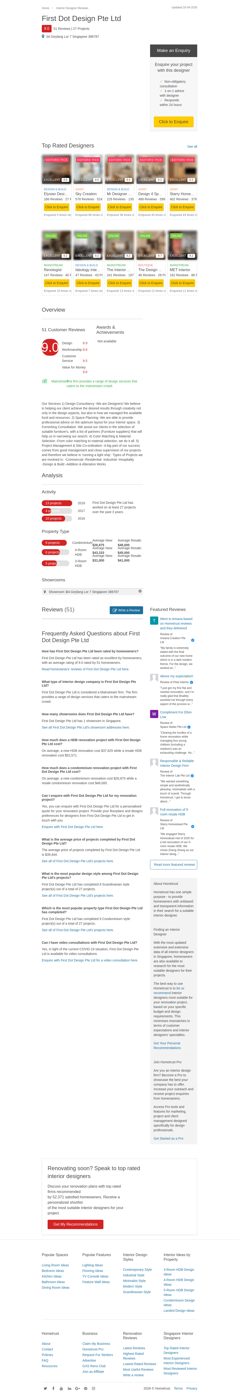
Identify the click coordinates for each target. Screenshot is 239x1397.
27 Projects (81, 29)
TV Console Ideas (95, 1276)
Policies (47, 1355)
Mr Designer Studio (123, 194)
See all (192, 146)
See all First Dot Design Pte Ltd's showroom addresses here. (86, 727)
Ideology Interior (88, 270)
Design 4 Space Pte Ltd (158, 194)
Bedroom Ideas (53, 1271)
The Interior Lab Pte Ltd (126, 270)
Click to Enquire (173, 121)
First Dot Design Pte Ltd (81, 18)
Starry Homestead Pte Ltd (191, 194)
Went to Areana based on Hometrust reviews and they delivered (176, 623)
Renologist (53, 270)
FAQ (45, 1360)
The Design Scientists (156, 270)
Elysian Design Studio (62, 194)
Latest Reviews (134, 1348)
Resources (49, 1366)
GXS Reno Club (94, 1366)
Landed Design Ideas (179, 1310)
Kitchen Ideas (52, 1276)
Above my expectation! (176, 676)
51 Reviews (61, 29)
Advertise (89, 1360)
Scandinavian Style (137, 1292)
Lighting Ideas (92, 1265)
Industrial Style (133, 1275)
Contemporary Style (137, 1269)
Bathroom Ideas (53, 1282)
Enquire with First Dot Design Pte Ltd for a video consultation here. (90, 960)
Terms (178, 1388)
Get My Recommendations (75, 1224)
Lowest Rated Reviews (139, 1364)
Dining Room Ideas (56, 1287)
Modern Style (132, 1286)
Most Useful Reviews (138, 1369)
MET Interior (180, 270)
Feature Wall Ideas (96, 1282)
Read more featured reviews (174, 864)
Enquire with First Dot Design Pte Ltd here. (73, 827)
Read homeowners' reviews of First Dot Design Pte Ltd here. (85, 669)
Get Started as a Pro (168, 1138)
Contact (47, 1349)
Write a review (133, 1375)
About (46, 1344)
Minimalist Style (134, 1281)
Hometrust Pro (92, 1349)
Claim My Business (96, 1344)
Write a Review (126, 610)
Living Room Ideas (55, 1265)
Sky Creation (86, 194)
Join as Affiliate (93, 1371)
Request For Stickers (97, 1355)
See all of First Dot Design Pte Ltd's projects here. (78, 861)
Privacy (191, 1388)
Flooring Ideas (92, 1271)
